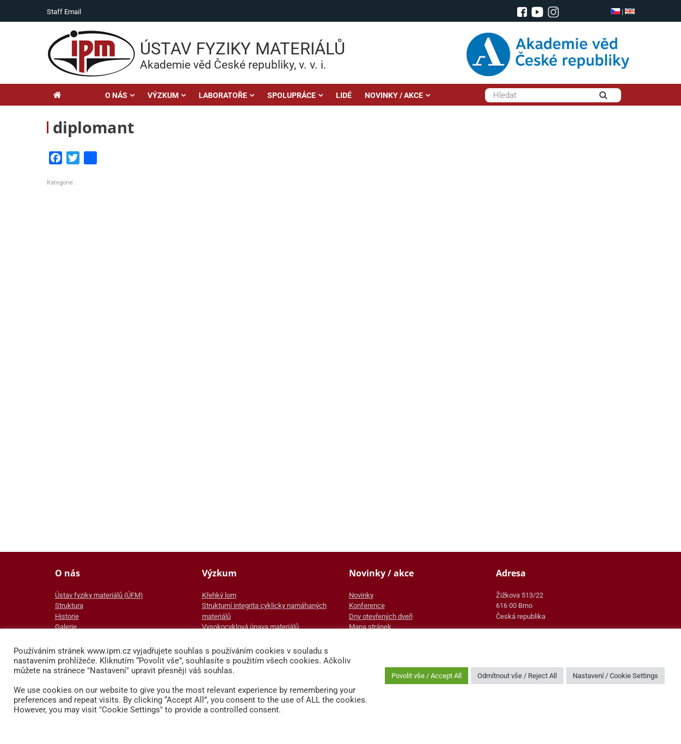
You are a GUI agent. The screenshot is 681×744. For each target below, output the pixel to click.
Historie (67, 616)
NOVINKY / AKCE (394, 95)
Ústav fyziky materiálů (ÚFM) (99, 595)
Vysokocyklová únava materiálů (250, 627)
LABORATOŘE (223, 95)
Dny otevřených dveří (381, 616)
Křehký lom (219, 595)
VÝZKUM (163, 95)
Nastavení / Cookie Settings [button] (615, 676)
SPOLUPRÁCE (291, 95)
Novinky (361, 595)
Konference (367, 605)
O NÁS (116, 95)
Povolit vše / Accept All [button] (426, 676)
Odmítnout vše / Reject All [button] (517, 676)
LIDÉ (344, 95)
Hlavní (72, 95)
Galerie (66, 627)
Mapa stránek (370, 627)
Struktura (69, 605)
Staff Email (64, 12)
